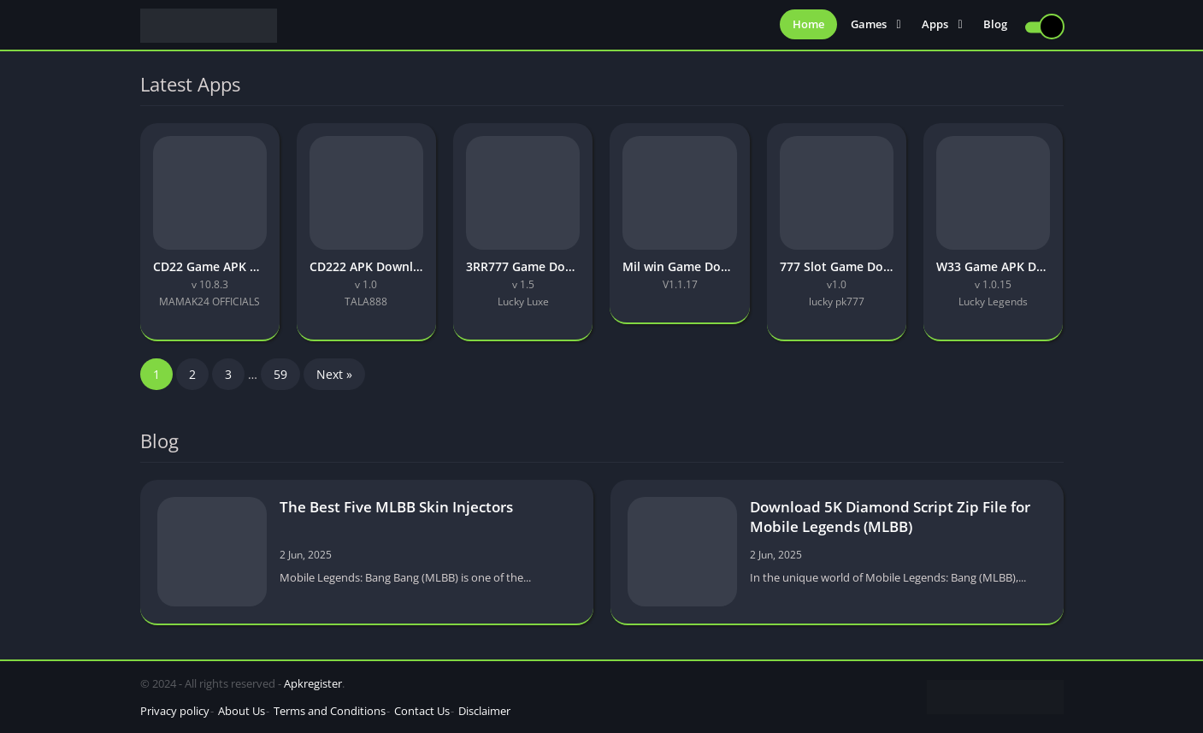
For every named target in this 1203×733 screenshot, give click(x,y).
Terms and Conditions (330, 710)
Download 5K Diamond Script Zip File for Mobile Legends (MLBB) (890, 516)
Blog (995, 25)
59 (280, 374)
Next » (334, 374)
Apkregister (313, 683)
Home (808, 25)
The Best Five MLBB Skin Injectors (396, 507)
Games (869, 25)
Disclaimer (484, 710)
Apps (935, 25)
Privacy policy (174, 710)
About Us (241, 710)
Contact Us (422, 710)
